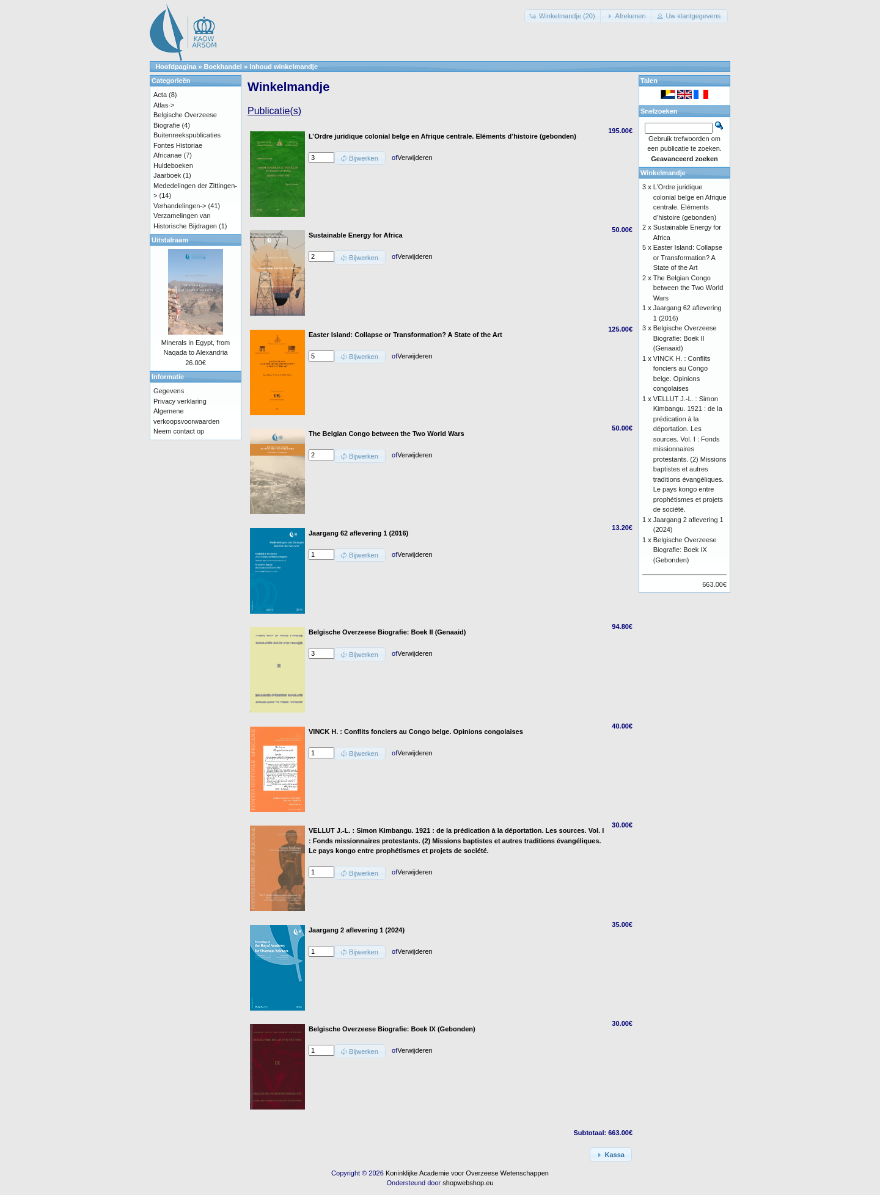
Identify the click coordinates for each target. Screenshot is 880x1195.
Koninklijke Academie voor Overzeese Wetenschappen (467, 1173)
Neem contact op (178, 431)
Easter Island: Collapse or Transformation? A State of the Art (687, 257)
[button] (563, 16)
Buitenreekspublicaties (187, 135)
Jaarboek (167, 175)
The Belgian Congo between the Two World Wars (688, 288)
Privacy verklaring (180, 401)
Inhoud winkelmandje (283, 66)
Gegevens (168, 390)
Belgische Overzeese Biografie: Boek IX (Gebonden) (685, 550)
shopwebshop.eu (467, 1182)
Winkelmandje (663, 172)
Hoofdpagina (175, 66)
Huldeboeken (173, 165)
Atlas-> (164, 105)
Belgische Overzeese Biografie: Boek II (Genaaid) (685, 338)
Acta (160, 94)
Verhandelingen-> (180, 205)
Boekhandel (223, 66)
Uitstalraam (170, 240)
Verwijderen (414, 157)
